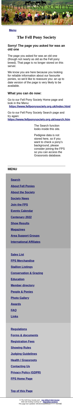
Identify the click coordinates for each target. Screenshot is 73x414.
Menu (12, 30)
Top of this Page (22, 390)
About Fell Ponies (23, 186)
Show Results (20, 223)
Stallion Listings (22, 266)
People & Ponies (22, 291)
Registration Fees (22, 341)
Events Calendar (22, 210)
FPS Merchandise (22, 260)
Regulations (19, 329)
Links (14, 316)
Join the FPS (19, 204)
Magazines (18, 229)
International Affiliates (25, 241)
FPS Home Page (22, 378)
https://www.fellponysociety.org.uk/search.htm (39, 119)
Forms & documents (24, 335)
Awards (16, 304)
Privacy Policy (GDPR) (26, 372)
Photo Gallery (20, 297)
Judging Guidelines (24, 353)
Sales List (17, 254)
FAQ (14, 310)
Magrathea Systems (50, 402)
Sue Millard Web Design (51, 400)
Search (15, 179)
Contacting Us (20, 366)
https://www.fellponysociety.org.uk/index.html (40, 106)
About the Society (23, 192)
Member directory (22, 285)
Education (17, 279)
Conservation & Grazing (27, 273)
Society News (20, 198)
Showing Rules (21, 347)
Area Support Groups (25, 235)
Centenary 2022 (21, 217)
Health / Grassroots (24, 360)
